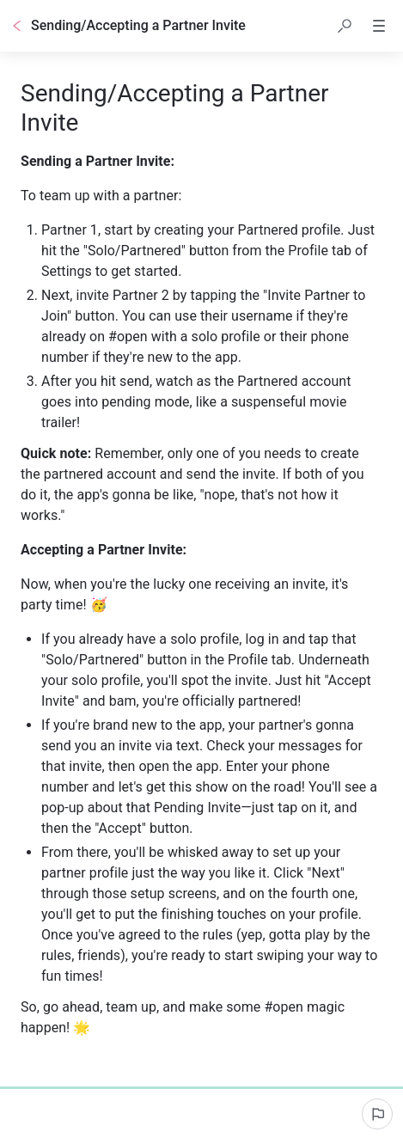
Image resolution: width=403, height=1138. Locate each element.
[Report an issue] (377, 1113)
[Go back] (17, 25)
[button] (344, 25)
